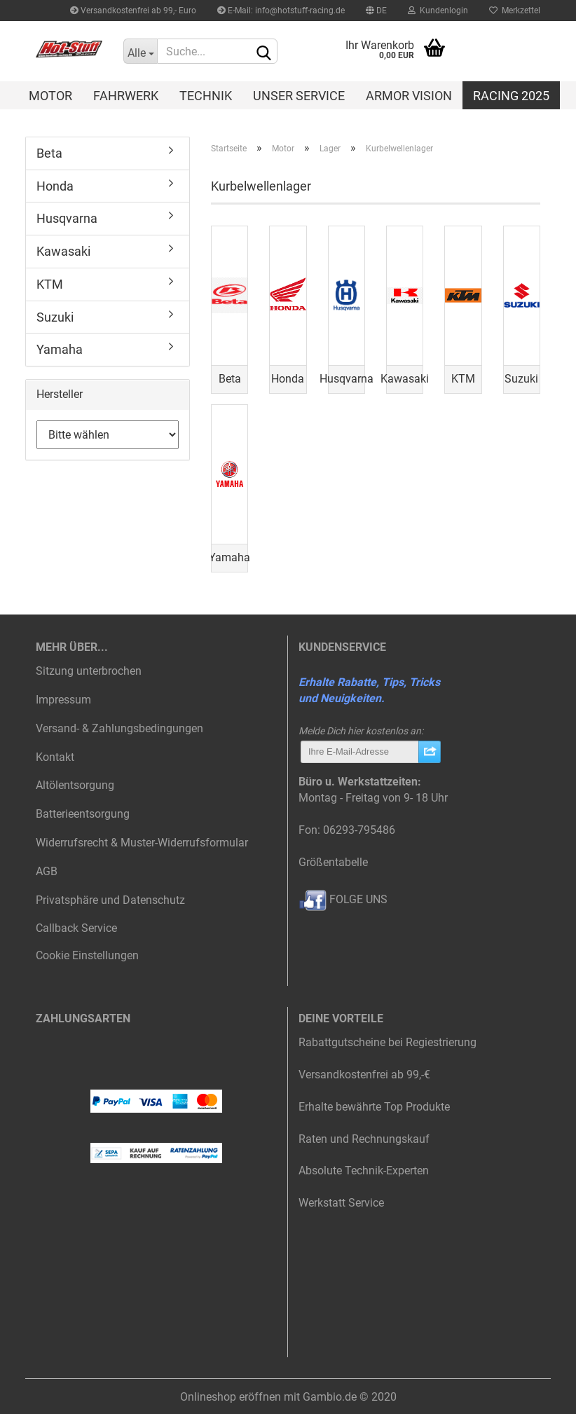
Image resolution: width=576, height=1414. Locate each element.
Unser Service (299, 95)
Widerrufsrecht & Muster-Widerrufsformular (142, 842)
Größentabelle (333, 862)
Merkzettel (514, 10)
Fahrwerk (125, 95)
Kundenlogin (438, 10)
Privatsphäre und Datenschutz (110, 900)
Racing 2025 (511, 95)
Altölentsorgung (75, 785)
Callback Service (76, 928)
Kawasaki (63, 251)
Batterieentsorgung (83, 814)
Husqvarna (66, 218)
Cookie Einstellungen (87, 955)
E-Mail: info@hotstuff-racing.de (281, 10)
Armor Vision (409, 95)
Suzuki (55, 317)
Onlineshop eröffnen (230, 1396)
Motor (50, 95)
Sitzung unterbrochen (89, 671)
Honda (55, 186)
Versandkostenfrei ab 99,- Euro (133, 10)
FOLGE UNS (343, 899)
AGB (46, 871)
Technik (205, 95)
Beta (49, 153)
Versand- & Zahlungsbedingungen (119, 728)
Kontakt (55, 757)
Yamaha (59, 349)
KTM (49, 284)
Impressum (63, 699)
